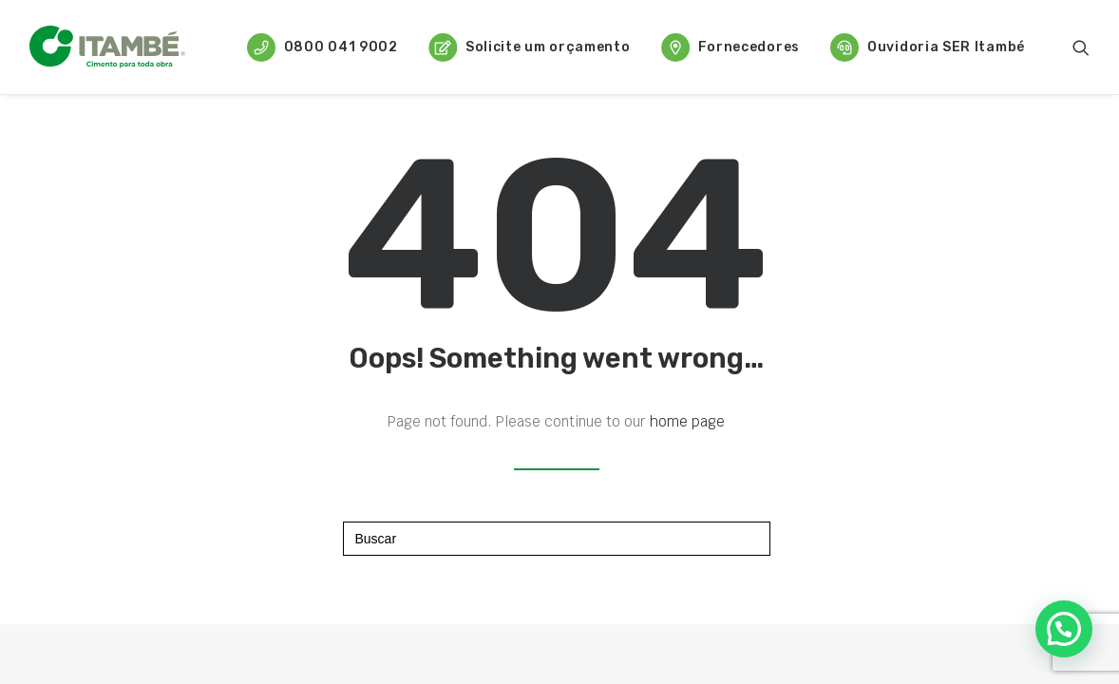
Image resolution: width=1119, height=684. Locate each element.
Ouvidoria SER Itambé (927, 47)
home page (687, 421)
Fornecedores (730, 47)
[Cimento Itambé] (107, 47)
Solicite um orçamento (529, 47)
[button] (1081, 47)
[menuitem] (322, 47)
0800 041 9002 (322, 47)
